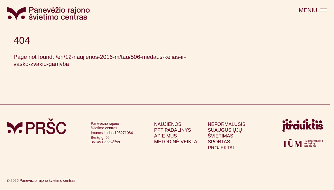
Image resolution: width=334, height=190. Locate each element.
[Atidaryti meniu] (313, 10)
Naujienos (167, 124)
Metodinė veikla (175, 141)
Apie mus (165, 136)
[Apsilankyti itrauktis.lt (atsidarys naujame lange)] (302, 126)
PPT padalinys (172, 130)
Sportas (219, 141)
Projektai (221, 147)
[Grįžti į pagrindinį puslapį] (36, 126)
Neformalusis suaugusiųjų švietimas (227, 130)
